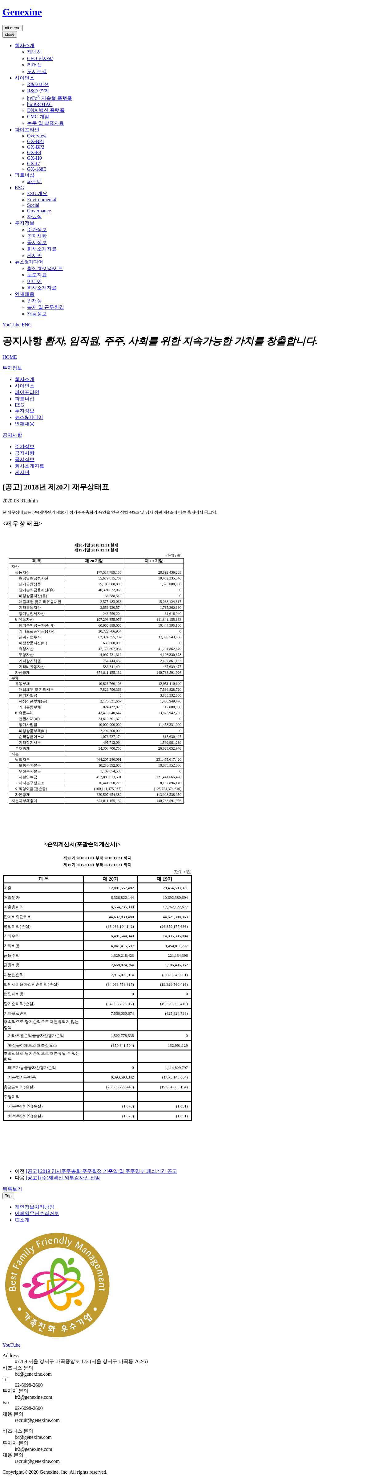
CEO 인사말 (40, 58)
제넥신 (34, 52)
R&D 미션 (38, 84)
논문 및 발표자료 (45, 123)
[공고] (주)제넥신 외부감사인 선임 (63, 1177)
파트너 (34, 181)
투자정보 (24, 223)
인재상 (34, 300)
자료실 (34, 216)
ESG (19, 187)
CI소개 (22, 1219)
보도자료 (37, 274)
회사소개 (24, 45)
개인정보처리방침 (34, 1207)
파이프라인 (27, 129)
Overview (36, 135)
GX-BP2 (35, 146)
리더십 (34, 65)
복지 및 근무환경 (45, 307)
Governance (39, 210)
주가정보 (37, 229)
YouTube (11, 324)
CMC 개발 (38, 116)
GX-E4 (34, 152)
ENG (27, 324)
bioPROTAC (39, 104)
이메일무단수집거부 (37, 1213)
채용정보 (37, 313)
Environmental (41, 199)
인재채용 (24, 294)
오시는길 (37, 71)
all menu (12, 28)
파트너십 (24, 175)
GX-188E (36, 169)
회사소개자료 (42, 249)
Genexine (22, 12)
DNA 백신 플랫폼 (46, 110)
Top (8, 1195)
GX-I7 (33, 163)
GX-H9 (34, 158)
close (9, 34)
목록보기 (12, 1189)
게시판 (34, 255)
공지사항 (37, 236)
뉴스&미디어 (29, 261)
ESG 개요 (37, 193)
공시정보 (37, 242)
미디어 (34, 281)
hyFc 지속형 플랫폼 (49, 98)
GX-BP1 (35, 141)
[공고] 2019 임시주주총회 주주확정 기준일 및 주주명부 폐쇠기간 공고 (101, 1171)
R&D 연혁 (38, 90)
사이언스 (24, 77)
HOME (9, 357)
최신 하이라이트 (45, 268)
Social (33, 205)
